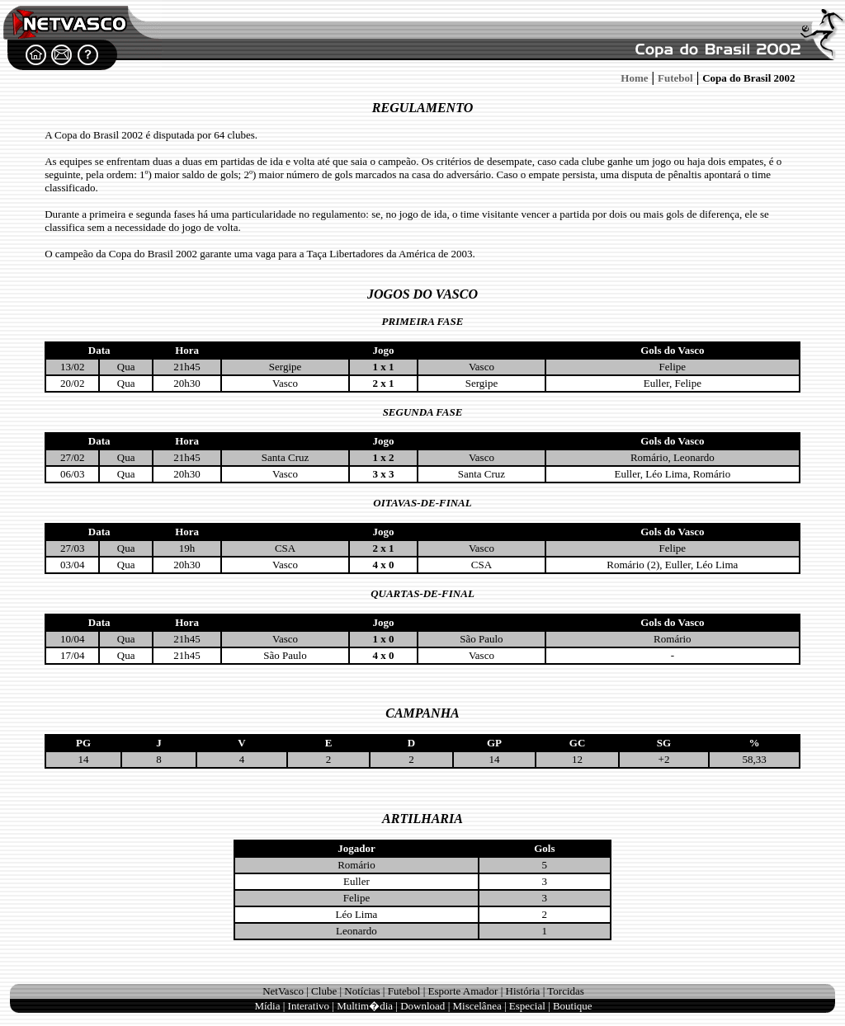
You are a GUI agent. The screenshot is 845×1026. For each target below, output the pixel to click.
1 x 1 (383, 366)
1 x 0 (383, 639)
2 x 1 (383, 383)
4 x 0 (383, 564)
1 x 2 (383, 457)
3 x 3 (383, 474)
